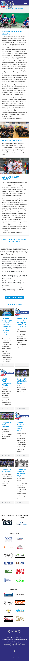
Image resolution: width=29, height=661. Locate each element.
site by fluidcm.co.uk (14, 658)
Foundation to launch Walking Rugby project (21, 426)
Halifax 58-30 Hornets (7, 470)
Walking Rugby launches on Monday (7, 382)
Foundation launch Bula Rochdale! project (21, 472)
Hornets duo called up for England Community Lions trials (22, 322)
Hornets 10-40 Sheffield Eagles (22, 381)
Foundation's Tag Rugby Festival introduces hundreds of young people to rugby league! (7, 326)
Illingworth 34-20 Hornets (6, 424)
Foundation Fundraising (14, 297)
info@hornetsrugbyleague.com (16, 643)
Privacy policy (7, 644)
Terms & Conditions (16, 644)
